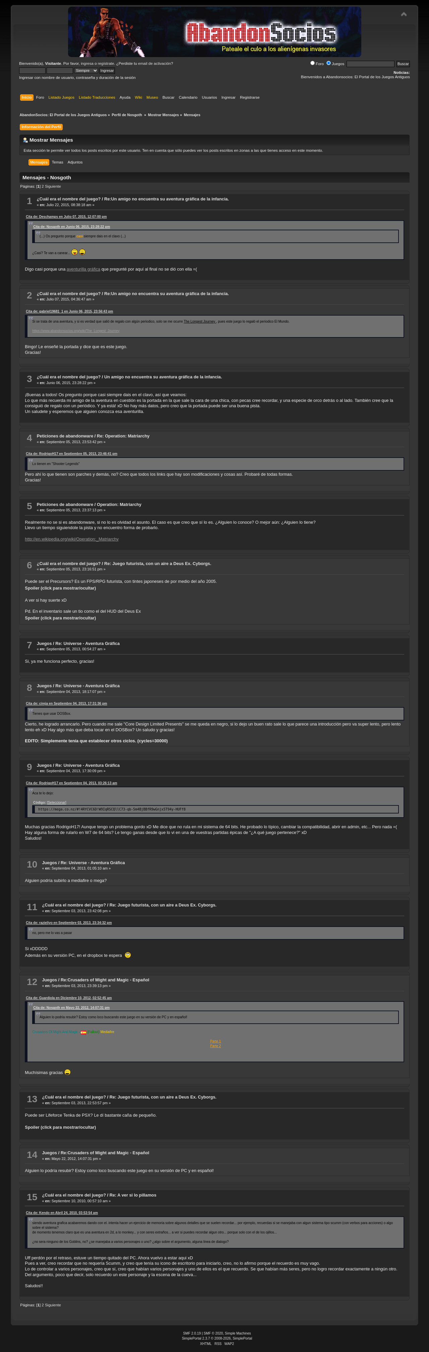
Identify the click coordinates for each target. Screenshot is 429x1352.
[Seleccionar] (56, 802)
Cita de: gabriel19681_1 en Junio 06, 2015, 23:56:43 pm (69, 311)
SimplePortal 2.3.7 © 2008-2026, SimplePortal (217, 1338)
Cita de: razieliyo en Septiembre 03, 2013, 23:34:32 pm (69, 923)
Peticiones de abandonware (65, 435)
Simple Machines (238, 1333)
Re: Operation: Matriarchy (123, 435)
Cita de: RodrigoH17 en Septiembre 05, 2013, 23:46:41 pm (71, 454)
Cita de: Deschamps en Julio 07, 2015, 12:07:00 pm (66, 217)
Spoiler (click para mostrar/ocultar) (60, 588)
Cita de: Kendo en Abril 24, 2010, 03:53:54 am (62, 1213)
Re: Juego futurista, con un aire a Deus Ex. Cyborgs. (157, 563)
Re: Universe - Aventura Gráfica (87, 643)
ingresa (87, 63)
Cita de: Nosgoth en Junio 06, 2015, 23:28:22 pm (71, 227)
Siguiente (53, 186)
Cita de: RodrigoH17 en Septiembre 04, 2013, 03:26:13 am (71, 783)
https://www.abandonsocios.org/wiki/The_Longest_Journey (75, 331)
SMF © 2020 (213, 1333)
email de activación (154, 63)
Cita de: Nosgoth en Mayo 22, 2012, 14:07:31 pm (71, 1008)
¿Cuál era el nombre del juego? (69, 198)
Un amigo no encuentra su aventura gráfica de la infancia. (163, 376)
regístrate (106, 63)
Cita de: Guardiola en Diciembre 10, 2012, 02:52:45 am (69, 998)
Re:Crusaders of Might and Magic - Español (105, 979)
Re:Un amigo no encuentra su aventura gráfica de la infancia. (166, 198)
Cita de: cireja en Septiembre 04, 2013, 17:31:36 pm (66, 703)
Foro (317, 64)
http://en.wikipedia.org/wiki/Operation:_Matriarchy (72, 539)
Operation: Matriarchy (119, 504)
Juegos (335, 64)
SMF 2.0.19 (192, 1333)
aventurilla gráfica (83, 269)
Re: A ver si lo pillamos (133, 1195)
